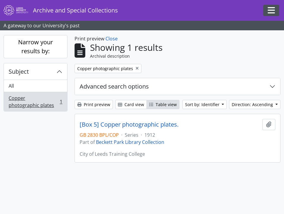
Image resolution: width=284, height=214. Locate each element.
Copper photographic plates (35, 101)
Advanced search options (114, 86)
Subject (19, 71)
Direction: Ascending (253, 104)
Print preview (93, 104)
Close (111, 38)
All (11, 86)
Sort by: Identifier (203, 104)
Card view (131, 104)
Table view (163, 104)
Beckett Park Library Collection (130, 142)
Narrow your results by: (35, 46)
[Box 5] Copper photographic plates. (129, 124)
